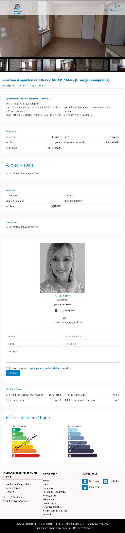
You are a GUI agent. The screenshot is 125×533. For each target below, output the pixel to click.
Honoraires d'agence (97, 523)
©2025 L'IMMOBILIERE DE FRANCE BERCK (40, 523)
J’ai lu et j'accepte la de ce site (39, 368)
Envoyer (13, 372)
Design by (83, 527)
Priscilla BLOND (62, 296)
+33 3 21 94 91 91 (67, 310)
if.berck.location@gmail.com (68, 322)
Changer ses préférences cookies (52, 527)
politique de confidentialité (44, 368)
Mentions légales (75, 523)
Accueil (17, 8)
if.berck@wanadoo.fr (18, 500)
